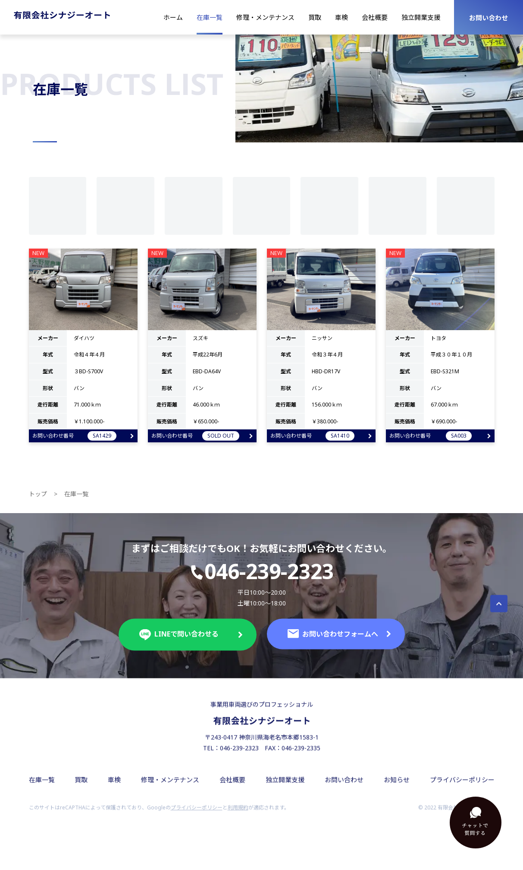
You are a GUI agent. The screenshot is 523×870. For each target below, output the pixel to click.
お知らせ (397, 786)
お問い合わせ (488, 17)
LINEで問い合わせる (191, 640)
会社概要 (375, 17)
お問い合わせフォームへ (339, 640)
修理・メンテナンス (265, 17)
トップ (38, 500)
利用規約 (238, 813)
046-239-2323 (261, 578)
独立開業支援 (420, 17)
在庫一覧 (209, 17)
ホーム (173, 17)
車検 (341, 17)
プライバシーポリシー (462, 786)
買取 (314, 17)
